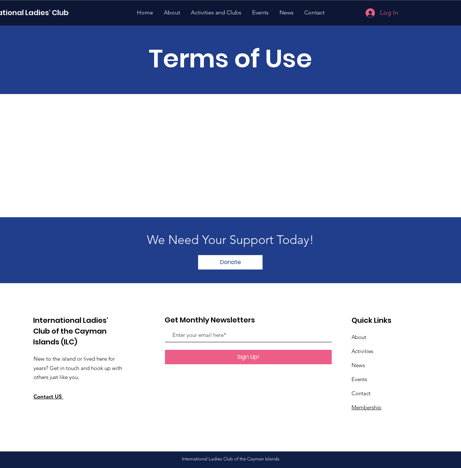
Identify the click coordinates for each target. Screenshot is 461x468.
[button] (230, 262)
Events (359, 379)
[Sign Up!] (248, 357)
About (359, 337)
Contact (361, 393)
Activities (362, 351)
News (358, 365)
